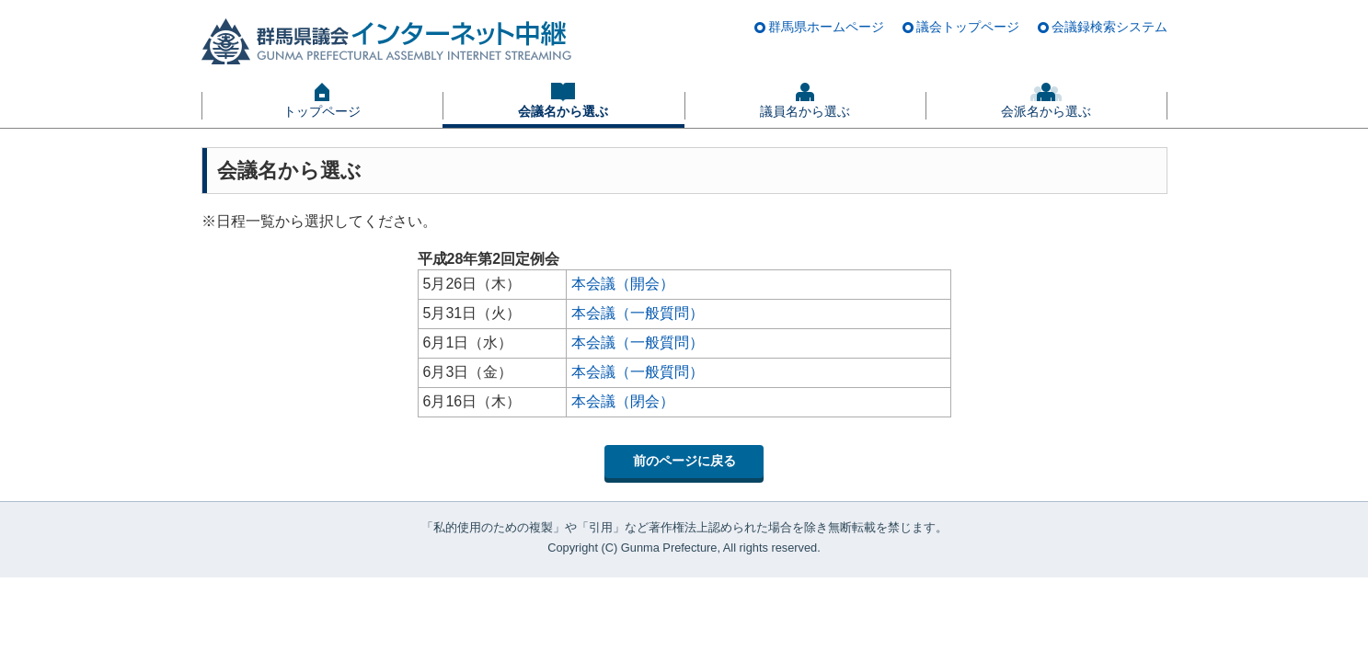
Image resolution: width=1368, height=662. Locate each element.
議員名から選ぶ (805, 111)
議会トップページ (967, 26)
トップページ (322, 111)
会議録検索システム (1109, 26)
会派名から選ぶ (1046, 111)
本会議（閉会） (622, 401)
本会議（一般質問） (637, 313)
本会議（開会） (622, 283)
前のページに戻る (684, 460)
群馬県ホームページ (826, 26)
